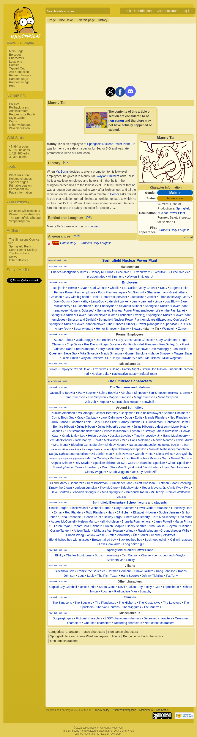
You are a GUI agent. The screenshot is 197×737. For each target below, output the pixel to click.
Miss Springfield (112, 492)
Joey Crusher (148, 288)
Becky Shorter (136, 526)
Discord (14, 121)
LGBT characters (116, 618)
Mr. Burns (62, 171)
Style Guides (17, 118)
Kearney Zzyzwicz (163, 535)
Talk (128, 11)
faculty (142, 502)
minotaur (93, 226)
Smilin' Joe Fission (154, 369)
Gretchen (55, 297)
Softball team (148, 373)
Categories (55, 631)
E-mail (58, 512)
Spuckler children (104, 463)
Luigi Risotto (132, 458)
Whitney (132, 462)
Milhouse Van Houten (108, 530)
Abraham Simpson (133, 392)
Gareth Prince (144, 453)
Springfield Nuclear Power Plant (108, 144)
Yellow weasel (96, 535)
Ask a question (19, 72)
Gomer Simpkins (136, 353)
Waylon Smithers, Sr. (95, 358)
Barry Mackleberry (175, 435)
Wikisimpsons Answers (24, 214)
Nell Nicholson (109, 521)
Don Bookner (104, 340)
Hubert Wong (75, 535)
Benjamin (59, 288)
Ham (111, 512)
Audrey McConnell (63, 521)
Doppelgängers (63, 618)
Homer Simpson (107, 328)
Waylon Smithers (107, 176)
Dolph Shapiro (114, 526)
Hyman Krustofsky (142, 431)
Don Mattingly (159, 349)
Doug (128, 417)
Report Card (80, 526)
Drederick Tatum (137, 492)
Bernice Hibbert (63, 426)
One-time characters (97, 623)
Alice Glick (109, 422)
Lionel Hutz (178, 426)
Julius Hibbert (86, 426)
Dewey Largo (113, 517)
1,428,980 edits (19, 153)
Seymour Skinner (130, 306)
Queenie (55, 353)
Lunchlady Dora (181, 508)
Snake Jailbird (143, 571)
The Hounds (111, 555)
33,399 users (18, 157)
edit (66, 162)
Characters (16, 58)
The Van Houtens (108, 607)
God (157, 587)
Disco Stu (108, 467)
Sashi (97, 449)
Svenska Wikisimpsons (24, 211)
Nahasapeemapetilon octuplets (149, 444)
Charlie (114, 288)
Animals (135, 618)
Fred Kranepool (84, 349)
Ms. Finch (129, 344)
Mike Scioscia (89, 353)
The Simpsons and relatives (130, 387)
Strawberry (92, 467)
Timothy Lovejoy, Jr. (147, 435)
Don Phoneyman (105, 306)
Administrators (18, 111)
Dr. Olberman (82, 306)
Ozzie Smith (70, 358)
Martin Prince (183, 521)
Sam (165, 458)
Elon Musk (179, 349)
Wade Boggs (84, 340)
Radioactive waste (124, 373)
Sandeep (87, 449)
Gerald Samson (181, 458)
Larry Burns (124, 340)
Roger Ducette (110, 344)
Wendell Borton (101, 508)
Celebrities (130, 477)
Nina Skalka (156, 526)
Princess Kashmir (116, 431)
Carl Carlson (98, 288)
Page (52, 20)
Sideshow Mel (129, 487)
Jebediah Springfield (85, 492)
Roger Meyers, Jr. (154, 487)
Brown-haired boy (104, 539)
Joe (56, 301)
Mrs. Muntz (60, 444)
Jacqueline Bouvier (62, 392)
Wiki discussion (19, 128)
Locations (15, 61)
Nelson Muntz (87, 521)
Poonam (67, 449)
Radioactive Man (125, 591)
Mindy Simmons (112, 353)
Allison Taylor (82, 530)
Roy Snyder (82, 463)
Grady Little (70, 435)
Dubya (121, 462)
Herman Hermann (120, 571)
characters (130, 381)
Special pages (18, 182)
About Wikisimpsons (124, 710)
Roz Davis (91, 344)
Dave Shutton (60, 492)
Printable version (20, 185)
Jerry (186, 297)
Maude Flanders (156, 417)
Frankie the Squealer (91, 571)
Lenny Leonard (142, 301)
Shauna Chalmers (176, 413)
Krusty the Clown (60, 487)
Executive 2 (142, 272)
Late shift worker (118, 301)
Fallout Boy (135, 587)
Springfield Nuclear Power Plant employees (79, 636)
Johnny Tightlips (152, 575)
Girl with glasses (181, 539)
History (102, 20)
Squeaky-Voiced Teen (67, 467)
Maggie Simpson (120, 397)
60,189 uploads (19, 150)
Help (12, 85)
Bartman (173, 392)
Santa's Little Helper (125, 401)
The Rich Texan (107, 575)
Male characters (94, 631)
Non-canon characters (160, 623)
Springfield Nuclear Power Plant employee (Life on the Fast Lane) (141, 310)
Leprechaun (171, 587)
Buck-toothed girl (156, 539)
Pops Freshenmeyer (111, 292)
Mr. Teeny (157, 492)
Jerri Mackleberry (60, 440)
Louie (91, 575)
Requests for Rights (22, 114)
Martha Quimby (97, 458)
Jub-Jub (90, 401)
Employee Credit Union (75, 369)
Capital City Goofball (63, 587)
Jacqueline (137, 297)
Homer (114, 194)
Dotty (163, 288)
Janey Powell (163, 521)
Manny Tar (151, 328)
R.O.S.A (185, 324)
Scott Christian (145, 483)
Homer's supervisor (114, 297)
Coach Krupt (92, 517)
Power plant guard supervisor (157, 324)
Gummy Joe (69, 301)
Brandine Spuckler (152, 463)
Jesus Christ (88, 587)
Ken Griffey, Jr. (169, 344)
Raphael (115, 458)
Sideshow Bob (64, 571)
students (160, 502)
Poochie (106, 591)
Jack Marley (115, 349)
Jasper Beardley (107, 413)
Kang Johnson (165, 571)
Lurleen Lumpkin (86, 487)
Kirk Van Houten (148, 467)
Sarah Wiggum (119, 472)
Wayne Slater (183, 353)
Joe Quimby (184, 453)
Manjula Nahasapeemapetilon (169, 449)
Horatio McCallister (106, 440)
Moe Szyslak (126, 467)
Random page (18, 78)
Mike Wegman (171, 358)
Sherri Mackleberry (137, 517)
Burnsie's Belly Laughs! (173, 230)
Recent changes (20, 75)
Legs (81, 575)
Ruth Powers (123, 453)
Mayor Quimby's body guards (66, 458)
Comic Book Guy (63, 417)
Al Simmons (116, 276)
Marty (63, 483)
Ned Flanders (148, 344)
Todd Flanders (95, 512)
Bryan (84, 288)
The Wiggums (131, 607)
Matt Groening (181, 483)
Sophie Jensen (169, 512)
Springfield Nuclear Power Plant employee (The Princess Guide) (92, 324)
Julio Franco (60, 422)
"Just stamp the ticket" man (83, 431)
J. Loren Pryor (60, 526)
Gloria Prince (164, 453)
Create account (167, 11)
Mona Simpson (168, 397)
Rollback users (19, 107)
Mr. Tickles (152, 358)
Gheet (184, 444)
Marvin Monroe (163, 440)
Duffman (163, 483)
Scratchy (145, 591)
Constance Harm (176, 422)
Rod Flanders (74, 512)
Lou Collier (129, 288)
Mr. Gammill (136, 292)
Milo (124, 440)
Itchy (148, 587)
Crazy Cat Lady (87, 417)
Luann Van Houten (174, 467)
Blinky (53, 369)
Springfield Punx (20, 246)
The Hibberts (127, 602)
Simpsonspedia (19, 221)
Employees (130, 282)
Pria (77, 449)
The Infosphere (19, 253)
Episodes (15, 54)
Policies (14, 104)
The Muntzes (152, 607)
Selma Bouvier (108, 392)
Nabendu (56, 449)
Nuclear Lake (100, 373)
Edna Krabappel (70, 517)
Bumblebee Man (121, 483)
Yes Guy (137, 472)
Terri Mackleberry (163, 517)
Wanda (130, 530)
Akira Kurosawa (167, 431)
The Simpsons (62, 602)
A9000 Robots (63, 340)
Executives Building (106, 369)
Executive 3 (160, 272)
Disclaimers (146, 710)
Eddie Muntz (184, 440)
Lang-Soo (97, 301)
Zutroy (182, 328)
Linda (158, 301)
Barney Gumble (129, 422)
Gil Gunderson (152, 422)
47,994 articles (19, 146)
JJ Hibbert (123, 512)
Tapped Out (17, 68)
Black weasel (79, 508)
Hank (95, 297)
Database (161, 508)
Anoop (175, 444)
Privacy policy (101, 710)
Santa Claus (107, 587)
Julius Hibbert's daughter (114, 426)
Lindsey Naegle (115, 444)
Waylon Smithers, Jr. (140, 276)
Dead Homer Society (23, 250)
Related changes (20, 178)
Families (130, 597)
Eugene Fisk (178, 288)
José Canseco (144, 340)
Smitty (124, 328)
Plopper (104, 401)
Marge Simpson (161, 353)
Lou (82, 435)
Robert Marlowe (137, 349)
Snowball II (149, 401)
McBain (121, 496)
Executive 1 (123, 272)
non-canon (116, 120)
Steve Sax (70, 353)
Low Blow (171, 301)
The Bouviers (83, 602)
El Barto (184, 392)
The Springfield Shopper (25, 217)
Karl (69, 349)
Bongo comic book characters (143, 636)
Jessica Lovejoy (120, 435)
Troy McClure (109, 487)
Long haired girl (133, 544)
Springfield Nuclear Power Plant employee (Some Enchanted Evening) (98, 315)
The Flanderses (105, 602)
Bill (51, 483)
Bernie (72, 288)
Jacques (56, 431)
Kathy (84, 301)
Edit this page (86, 20)
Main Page (16, 51)
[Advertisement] (24, 348)
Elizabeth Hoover (144, 512)
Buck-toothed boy (130, 539)
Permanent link (19, 189)
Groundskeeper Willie (174, 530)
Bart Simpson (157, 392)
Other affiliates (18, 260)
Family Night (130, 369)
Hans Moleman (140, 440)
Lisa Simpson (97, 397)
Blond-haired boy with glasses (69, 539)
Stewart (136, 328)
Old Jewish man (101, 453)
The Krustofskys (149, 602)
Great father (177, 292)
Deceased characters (158, 618)
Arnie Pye (174, 487)
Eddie (138, 417)
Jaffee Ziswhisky (119, 535)
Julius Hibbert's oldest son (151, 426)
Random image (19, 82)
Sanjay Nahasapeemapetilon (68, 453)
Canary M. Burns (102, 272)
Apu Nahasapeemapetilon (128, 449)
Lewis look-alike (110, 544)
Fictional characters (89, 618)
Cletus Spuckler (178, 463)
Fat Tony (172, 575)
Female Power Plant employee (74, 292)
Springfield (135, 407)
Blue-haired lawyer (148, 413)
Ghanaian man (157, 292)
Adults (116, 636)
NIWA (13, 256)
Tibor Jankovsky (170, 297)
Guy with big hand (77, 297)
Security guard (83, 328)
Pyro (187, 487)
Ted (140, 358)
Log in (186, 11)
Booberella (77, 483)
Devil (121, 587)
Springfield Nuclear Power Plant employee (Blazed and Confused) (143, 319)
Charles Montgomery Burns (69, 272)
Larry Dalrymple (111, 417)
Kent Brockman (97, 483)
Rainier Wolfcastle (178, 492)
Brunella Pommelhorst (136, 521)
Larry (101, 349)
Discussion (66, 20)
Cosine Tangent (60, 530)
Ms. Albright (85, 413)
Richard (97, 526)
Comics (14, 65)
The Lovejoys (172, 602)
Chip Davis (74, 344)
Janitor (151, 297)
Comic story (68, 243)
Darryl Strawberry (123, 358)
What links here (19, 175)
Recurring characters (128, 623)
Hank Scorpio (130, 575)
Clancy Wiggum (95, 472)
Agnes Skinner (62, 463)
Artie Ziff (151, 472)
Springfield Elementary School (115, 502)
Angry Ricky (63, 328)
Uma (105, 449)
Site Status (162, 710)
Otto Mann (185, 517)
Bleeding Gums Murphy (86, 444)
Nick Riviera (151, 458)
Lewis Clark (145, 508)
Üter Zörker (140, 535)
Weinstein (168, 328)
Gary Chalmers (166, 340)
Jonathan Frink (81, 422)
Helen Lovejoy (97, 435)
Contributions (143, 11)
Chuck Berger (58, 508)
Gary (96, 422)
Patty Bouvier (87, 392)
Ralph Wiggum (148, 530)
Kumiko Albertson (63, 413)
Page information (20, 192)
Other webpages (20, 124)
